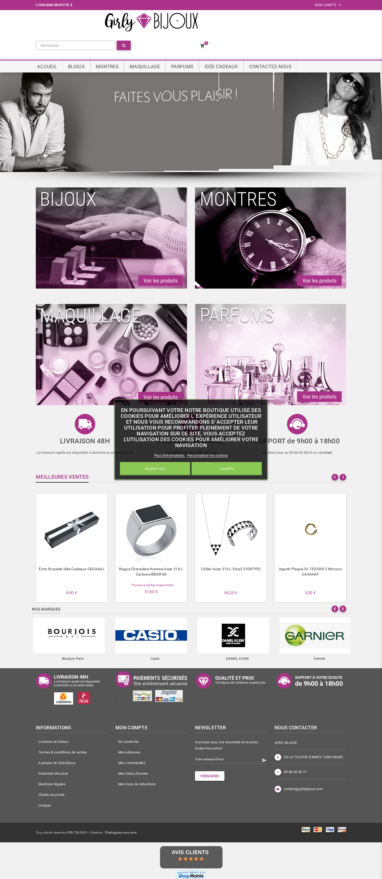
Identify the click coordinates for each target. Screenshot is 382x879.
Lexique (44, 805)
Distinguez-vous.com (121, 832)
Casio (155, 659)
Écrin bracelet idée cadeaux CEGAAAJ (72, 569)
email (327, 452)
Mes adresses (129, 752)
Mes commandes (131, 763)
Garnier (319, 659)
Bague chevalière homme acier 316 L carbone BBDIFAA (151, 571)
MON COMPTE (328, 5)
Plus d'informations (169, 455)
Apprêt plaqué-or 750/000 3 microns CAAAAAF (310, 571)
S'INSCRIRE (209, 776)
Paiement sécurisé (53, 773)
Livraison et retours (53, 742)
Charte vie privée (51, 795)
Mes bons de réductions (137, 784)
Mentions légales (52, 784)
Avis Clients (190, 852)
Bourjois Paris (73, 659)
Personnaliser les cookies (207, 455)
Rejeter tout (155, 469)
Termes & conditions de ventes (62, 752)
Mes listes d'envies (133, 773)
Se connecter (128, 742)
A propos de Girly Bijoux (56, 763)
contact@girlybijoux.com (303, 789)
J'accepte (227, 469)
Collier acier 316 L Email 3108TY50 (231, 569)
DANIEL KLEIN (237, 659)
